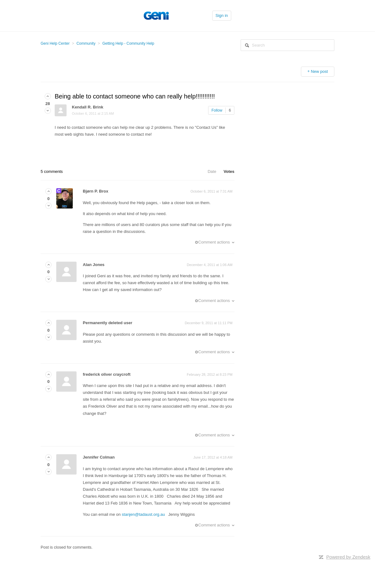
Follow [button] (217, 110)
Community (86, 43)
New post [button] (319, 71)
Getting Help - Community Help (128, 43)
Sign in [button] (222, 15)
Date (212, 171)
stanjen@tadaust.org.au (143, 514)
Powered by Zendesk (348, 557)
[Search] (287, 45)
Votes (229, 171)
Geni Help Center (55, 43)
